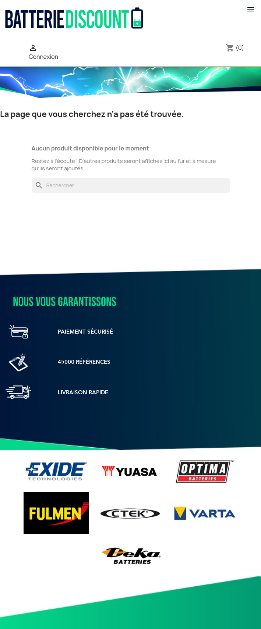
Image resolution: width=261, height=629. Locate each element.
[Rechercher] (131, 185)
